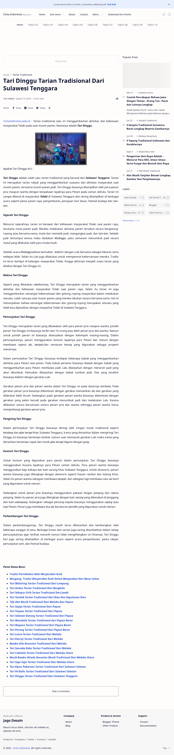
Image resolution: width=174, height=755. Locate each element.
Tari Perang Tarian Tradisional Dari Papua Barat (40, 629)
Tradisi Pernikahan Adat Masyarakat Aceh (36, 574)
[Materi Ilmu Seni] (147, 151)
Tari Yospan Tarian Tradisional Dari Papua (36, 611)
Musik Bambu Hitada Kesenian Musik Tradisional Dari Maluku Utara (52, 657)
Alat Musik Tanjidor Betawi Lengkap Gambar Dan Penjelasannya (148, 177)
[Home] (20, 24)
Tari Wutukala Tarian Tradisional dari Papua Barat (41, 620)
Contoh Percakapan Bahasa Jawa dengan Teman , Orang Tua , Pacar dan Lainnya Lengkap (147, 101)
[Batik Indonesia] (134, 205)
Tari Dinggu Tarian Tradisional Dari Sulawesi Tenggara (44, 676)
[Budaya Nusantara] (148, 136)
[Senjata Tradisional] (148, 120)
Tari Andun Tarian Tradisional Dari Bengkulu (37, 588)
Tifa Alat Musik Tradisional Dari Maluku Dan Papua (41, 602)
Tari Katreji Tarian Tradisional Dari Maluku (37, 639)
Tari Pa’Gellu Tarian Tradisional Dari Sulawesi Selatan (43, 671)
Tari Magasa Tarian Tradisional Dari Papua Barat (40, 625)
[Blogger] (159, 205)
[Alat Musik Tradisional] (149, 170)
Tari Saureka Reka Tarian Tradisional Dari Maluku (41, 648)
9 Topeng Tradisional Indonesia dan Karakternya (148, 142)
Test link (111, 4)
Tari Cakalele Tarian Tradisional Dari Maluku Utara (42, 653)
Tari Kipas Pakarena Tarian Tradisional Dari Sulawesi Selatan (48, 666)
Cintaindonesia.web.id (16, 121)
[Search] (169, 14)
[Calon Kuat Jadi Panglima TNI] (159, 213)
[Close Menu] (169, 4)
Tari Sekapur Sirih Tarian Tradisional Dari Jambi (39, 592)
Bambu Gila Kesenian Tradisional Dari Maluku (38, 643)
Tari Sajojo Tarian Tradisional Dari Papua (35, 606)
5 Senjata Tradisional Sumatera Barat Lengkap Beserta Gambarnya (148, 126)
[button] (163, 14)
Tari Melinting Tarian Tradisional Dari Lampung (39, 583)
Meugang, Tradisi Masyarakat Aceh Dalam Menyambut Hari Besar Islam (55, 579)
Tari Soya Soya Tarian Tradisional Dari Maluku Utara (42, 662)
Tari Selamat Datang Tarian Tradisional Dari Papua (42, 616)
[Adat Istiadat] (134, 198)
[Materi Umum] (146, 92)
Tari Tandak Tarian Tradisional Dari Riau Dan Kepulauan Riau (48, 597)
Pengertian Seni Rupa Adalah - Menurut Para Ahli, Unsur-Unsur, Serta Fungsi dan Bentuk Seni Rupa (148, 160)
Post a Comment (61, 691)
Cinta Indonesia (12, 14)
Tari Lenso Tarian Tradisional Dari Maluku (36, 634)
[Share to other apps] (49, 107)
